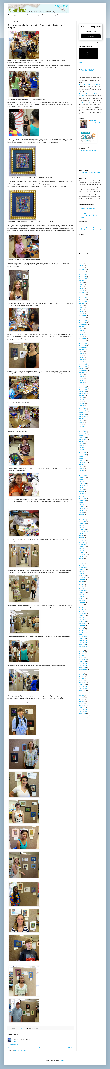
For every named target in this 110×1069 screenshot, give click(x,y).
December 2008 (83, 663)
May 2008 (81, 676)
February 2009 (83, 659)
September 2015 (83, 508)
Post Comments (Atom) (20, 1050)
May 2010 (81, 631)
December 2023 (83, 319)
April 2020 (81, 403)
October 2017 (82, 460)
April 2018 (81, 449)
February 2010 (83, 636)
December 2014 (83, 525)
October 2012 (82, 575)
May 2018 (81, 447)
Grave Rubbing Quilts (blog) (88, 214)
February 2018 (83, 453)
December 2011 (83, 594)
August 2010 (82, 625)
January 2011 (82, 615)
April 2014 (81, 541)
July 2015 (81, 512)
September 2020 (83, 393)
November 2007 (83, 688)
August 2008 (82, 671)
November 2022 (83, 344)
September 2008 (83, 669)
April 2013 (81, 564)
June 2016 (81, 491)
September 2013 (83, 554)
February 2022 (83, 361)
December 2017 (83, 456)
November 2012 (83, 573)
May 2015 (81, 516)
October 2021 (82, 368)
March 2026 (82, 267)
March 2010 (82, 634)
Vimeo (80, 62)
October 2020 (82, 391)
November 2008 (83, 665)
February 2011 (83, 613)
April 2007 (81, 701)
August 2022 (82, 349)
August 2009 (82, 648)
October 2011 (82, 598)
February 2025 (83, 292)
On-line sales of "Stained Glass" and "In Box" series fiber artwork (90, 173)
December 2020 (83, 388)
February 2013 (83, 567)
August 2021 (82, 372)
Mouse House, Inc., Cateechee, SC (89, 226)
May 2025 (81, 286)
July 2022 (81, 351)
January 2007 (82, 707)
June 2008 (81, 675)
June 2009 (81, 652)
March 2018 (82, 451)
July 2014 (81, 535)
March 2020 (82, 405)
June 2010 (81, 629)
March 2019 (82, 428)
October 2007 (82, 690)
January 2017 (82, 477)
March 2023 (82, 336)
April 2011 (81, 609)
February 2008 (83, 682)
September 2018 (83, 439)
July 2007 (81, 696)
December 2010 (83, 617)
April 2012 (81, 587)
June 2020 (81, 399)
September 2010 (83, 623)
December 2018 (83, 434)
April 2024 (81, 311)
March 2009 (82, 657)
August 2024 (82, 303)
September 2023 (83, 324)
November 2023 (83, 321)
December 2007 (83, 686)
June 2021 (81, 376)
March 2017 (82, 474)
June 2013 (81, 560)
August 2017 (82, 464)
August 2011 (82, 602)
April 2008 (81, 678)
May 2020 (81, 401)
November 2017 (83, 458)
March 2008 (82, 680)
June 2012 (81, 583)
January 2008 (82, 684)
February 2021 (83, 384)
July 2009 (81, 650)
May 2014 (81, 539)
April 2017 (81, 472)
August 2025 (82, 280)
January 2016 (82, 500)
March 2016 (82, 497)
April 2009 (81, 655)
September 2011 (83, 600)
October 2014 (82, 529)
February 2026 (83, 269)
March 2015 (82, 520)
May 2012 (81, 585)
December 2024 (83, 296)
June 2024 (81, 307)
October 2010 (82, 621)
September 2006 (83, 715)
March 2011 (82, 611)
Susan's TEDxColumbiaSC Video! (89, 150)
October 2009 (82, 644)
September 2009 (83, 646)
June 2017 (81, 468)
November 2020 (83, 389)
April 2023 (81, 334)
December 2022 (83, 342)
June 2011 (81, 606)
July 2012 (81, 581)
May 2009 (81, 653)
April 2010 (81, 632)
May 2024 (81, 309)
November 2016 (83, 481)
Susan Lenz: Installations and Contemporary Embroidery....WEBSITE (90, 207)
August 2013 (82, 556)
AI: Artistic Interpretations (85, 103)
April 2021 (81, 380)
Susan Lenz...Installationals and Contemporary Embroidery (88, 70)
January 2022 (82, 363)
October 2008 (82, 667)
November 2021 (83, 367)
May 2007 (81, 699)
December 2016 (83, 479)
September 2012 (83, 577)
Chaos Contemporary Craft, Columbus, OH (91, 230)
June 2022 (81, 353)
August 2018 (82, 441)
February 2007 (83, 705)
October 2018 (82, 437)
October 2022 (82, 345)
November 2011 (83, 596)
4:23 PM (14, 1041)
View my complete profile (94, 123)
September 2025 (83, 278)
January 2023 (82, 340)
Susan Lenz (82, 61)
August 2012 (82, 579)
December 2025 (83, 273)
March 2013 (82, 565)
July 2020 (81, 397)
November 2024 (83, 298)
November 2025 (83, 275)
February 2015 (83, 521)
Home (40, 1048)
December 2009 (83, 640)
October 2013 (82, 552)
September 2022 (83, 347)
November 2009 (83, 642)
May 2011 (81, 608)
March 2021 (82, 382)
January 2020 (82, 409)
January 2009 (82, 661)
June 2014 (81, 537)
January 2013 (82, 569)
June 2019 (81, 422)
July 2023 (81, 328)
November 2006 (83, 711)
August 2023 (82, 326)
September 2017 (83, 462)
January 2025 (82, 294)
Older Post (70, 1048)
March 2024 (82, 313)
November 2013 (83, 550)
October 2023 (82, 322)
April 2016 (81, 495)
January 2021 (82, 386)
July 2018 (81, 443)
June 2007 (81, 697)
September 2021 (83, 370)
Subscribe (91, 36)
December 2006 (83, 709)
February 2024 (83, 315)
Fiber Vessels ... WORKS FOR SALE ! (90, 210)
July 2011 (81, 604)
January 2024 (82, 317)
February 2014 (83, 544)
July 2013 (81, 558)
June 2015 (81, 514)
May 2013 (81, 562)
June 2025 (81, 284)
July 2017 (81, 466)
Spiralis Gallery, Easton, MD (88, 228)
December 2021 (83, 365)
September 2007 (83, 692)
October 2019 (82, 414)
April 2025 (81, 288)
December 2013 (83, 548)
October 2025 (82, 277)
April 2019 (81, 426)
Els (12, 1037)
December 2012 (83, 571)
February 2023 (83, 338)
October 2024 (82, 299)
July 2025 (81, 282)
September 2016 (83, 485)
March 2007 (82, 703)
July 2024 (81, 305)
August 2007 (82, 694)
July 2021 (81, 374)
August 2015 (82, 510)
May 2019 (81, 424)
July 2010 (81, 627)
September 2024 (83, 301)
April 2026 (81, 265)
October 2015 (82, 506)
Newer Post (11, 1048)
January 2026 (82, 271)
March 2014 (82, 543)
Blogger (62, 1060)
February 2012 (83, 590)
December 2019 (83, 411)
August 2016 (82, 487)
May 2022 (81, 355)
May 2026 (81, 263)
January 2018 (82, 455)
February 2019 (83, 430)
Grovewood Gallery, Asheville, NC (89, 224)
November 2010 (83, 619)
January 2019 (82, 432)
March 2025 (82, 290)
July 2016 (81, 489)
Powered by (91, 42)
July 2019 (81, 420)
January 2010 (82, 638)
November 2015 (83, 504)
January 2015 (82, 523)
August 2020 (82, 395)
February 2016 (83, 499)
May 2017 (81, 470)
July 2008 (81, 673)
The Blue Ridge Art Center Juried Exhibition (90, 85)
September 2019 (83, 416)
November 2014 (83, 527)
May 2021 (81, 378)
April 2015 (81, 518)
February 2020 (83, 407)
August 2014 (82, 533)
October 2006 (82, 713)
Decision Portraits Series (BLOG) (89, 212)
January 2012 (82, 592)
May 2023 (81, 332)
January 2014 (82, 546)
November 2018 (83, 435)
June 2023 (81, 330)
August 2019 (82, 418)
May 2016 (81, 493)
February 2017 (83, 476)
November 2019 (83, 412)
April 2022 (81, 357)
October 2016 (82, 483)
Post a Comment (14, 1044)
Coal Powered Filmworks (94, 61)
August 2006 (82, 717)
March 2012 (82, 588)
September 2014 (83, 531)
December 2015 (83, 502)
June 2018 (81, 445)
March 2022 (82, 359)
